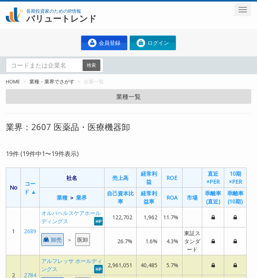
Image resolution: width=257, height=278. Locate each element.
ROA (172, 197)
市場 (192, 197)
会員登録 (104, 43)
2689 (30, 231)
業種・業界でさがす (51, 81)
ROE (171, 177)
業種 (62, 197)
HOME (13, 81)
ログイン (153, 43)
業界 (81, 197)
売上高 (120, 177)
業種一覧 (128, 96)
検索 (91, 65)
